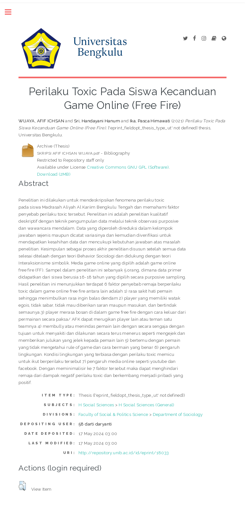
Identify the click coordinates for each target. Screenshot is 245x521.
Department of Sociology (178, 414)
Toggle (11, 12)
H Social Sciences (96, 404)
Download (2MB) (54, 174)
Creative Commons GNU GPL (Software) (128, 167)
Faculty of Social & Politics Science (113, 414)
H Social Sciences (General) (146, 404)
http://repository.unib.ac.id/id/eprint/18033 (123, 452)
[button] (22, 486)
